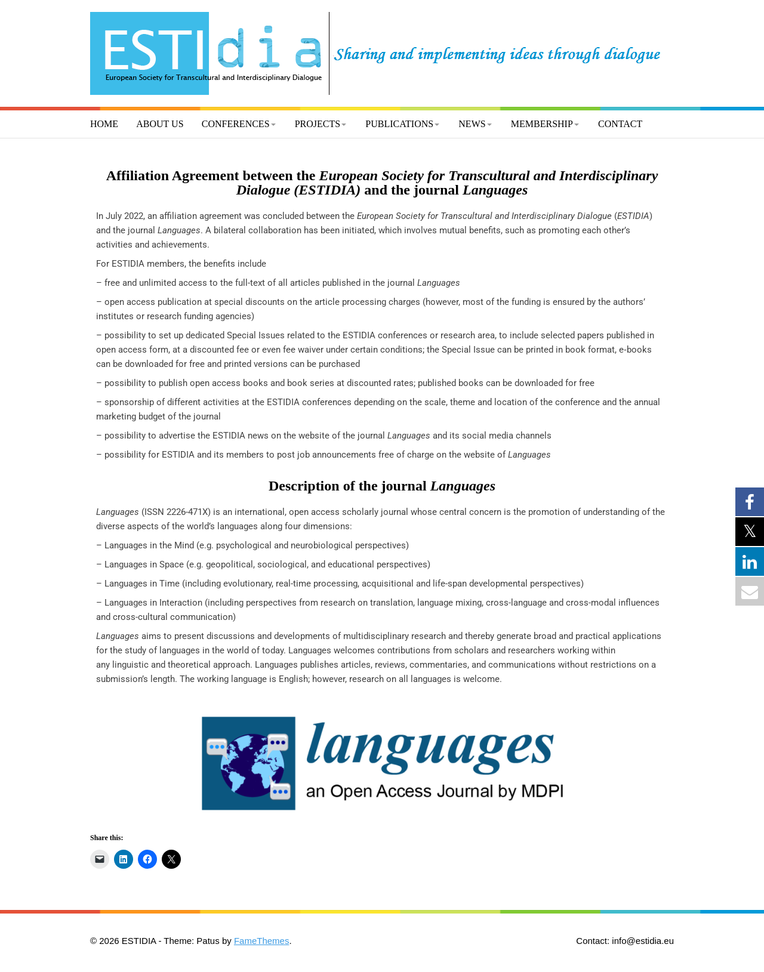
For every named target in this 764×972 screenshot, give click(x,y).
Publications (399, 124)
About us (159, 124)
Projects (317, 124)
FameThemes (261, 941)
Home (104, 124)
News (471, 124)
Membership (542, 124)
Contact (620, 124)
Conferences (236, 124)
